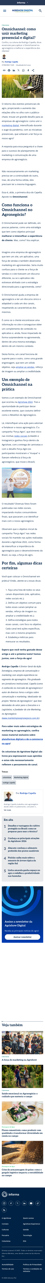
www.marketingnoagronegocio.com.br (20, 718)
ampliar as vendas (25, 367)
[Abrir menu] (5, 11)
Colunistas (5, 25)
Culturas (5, 1229)
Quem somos (28, 1218)
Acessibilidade (7, 1264)
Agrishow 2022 (25, 402)
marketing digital (10, 125)
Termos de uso (8, 1269)
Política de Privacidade (32, 1264)
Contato (5, 1224)
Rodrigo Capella (11, 62)
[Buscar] (40, 11)
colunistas (7, 777)
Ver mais (7, 810)
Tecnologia (27, 1235)
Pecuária (5, 1235)
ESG (24, 1241)
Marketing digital (21, 777)
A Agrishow (6, 1218)
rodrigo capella (9, 782)
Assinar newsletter (23, 937)
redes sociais (20, 436)
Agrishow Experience (31, 1224)
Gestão (26, 1229)
